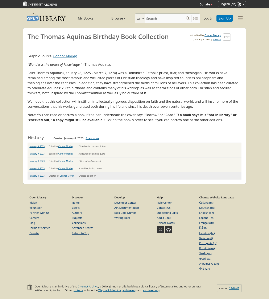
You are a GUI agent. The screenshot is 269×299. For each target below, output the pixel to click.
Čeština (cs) (206, 203)
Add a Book (164, 218)
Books (76, 208)
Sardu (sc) (205, 253)
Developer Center (125, 203)
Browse (113, 18)
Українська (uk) (209, 263)
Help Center (164, 203)
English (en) (206, 213)
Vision (33, 203)
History (217, 39)
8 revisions (92, 138)
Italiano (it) (206, 238)
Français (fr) (206, 223)
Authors (77, 213)
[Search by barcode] (195, 18)
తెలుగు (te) (205, 258)
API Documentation (126, 208)
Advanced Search (83, 228)
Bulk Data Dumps (125, 213)
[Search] (164, 18)
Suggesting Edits (167, 213)
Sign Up (225, 18)
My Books (85, 18)
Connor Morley (212, 35)
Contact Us (163, 208)
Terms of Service (39, 228)
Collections (79, 223)
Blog (32, 223)
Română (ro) (207, 248)
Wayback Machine (109, 290)
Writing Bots (122, 218)
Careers (34, 218)
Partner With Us (39, 213)
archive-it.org (151, 290)
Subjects (77, 218)
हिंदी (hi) (203, 228)
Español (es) (206, 218)
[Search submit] (187, 18)
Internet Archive (88, 286)
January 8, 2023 (37, 168)
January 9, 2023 (37, 146)
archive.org (130, 290)
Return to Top (80, 233)
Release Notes (166, 223)
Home (75, 203)
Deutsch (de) (207, 208)
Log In (208, 18)
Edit (226, 37)
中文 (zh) (204, 268)
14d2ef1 (234, 288)
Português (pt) (208, 243)
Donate (206, 4)
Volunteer (35, 208)
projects (78, 290)
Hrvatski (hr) (207, 233)
